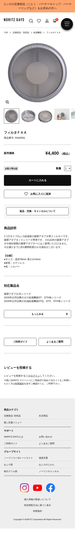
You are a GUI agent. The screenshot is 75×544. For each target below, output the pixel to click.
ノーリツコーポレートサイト (18, 458)
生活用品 (43, 415)
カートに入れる (38, 180)
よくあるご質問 (54, 341)
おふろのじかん (46, 464)
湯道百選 (43, 458)
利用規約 (19, 383)
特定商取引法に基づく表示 (37, 505)
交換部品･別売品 (12, 415)
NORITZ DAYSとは (13, 436)
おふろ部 (8, 464)
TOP (6, 32)
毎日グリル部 (10, 471)
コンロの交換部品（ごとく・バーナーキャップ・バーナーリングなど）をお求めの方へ (37, 6)
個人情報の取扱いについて (37, 499)
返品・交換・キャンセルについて (37, 211)
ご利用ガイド (20, 341)
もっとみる (37, 314)
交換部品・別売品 (21, 32)
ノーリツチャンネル (49, 471)
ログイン (35, 375)
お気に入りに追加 (40, 193)
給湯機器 (37, 32)
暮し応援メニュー (13, 422)
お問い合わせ (45, 436)
